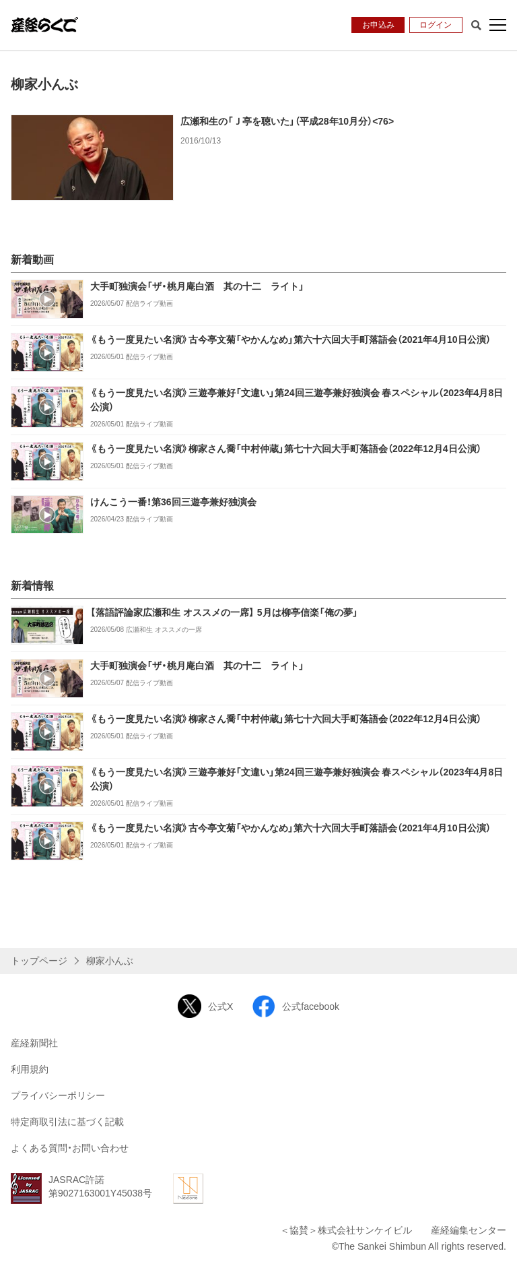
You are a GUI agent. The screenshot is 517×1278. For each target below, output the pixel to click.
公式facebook (295, 1006)
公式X (205, 1006)
